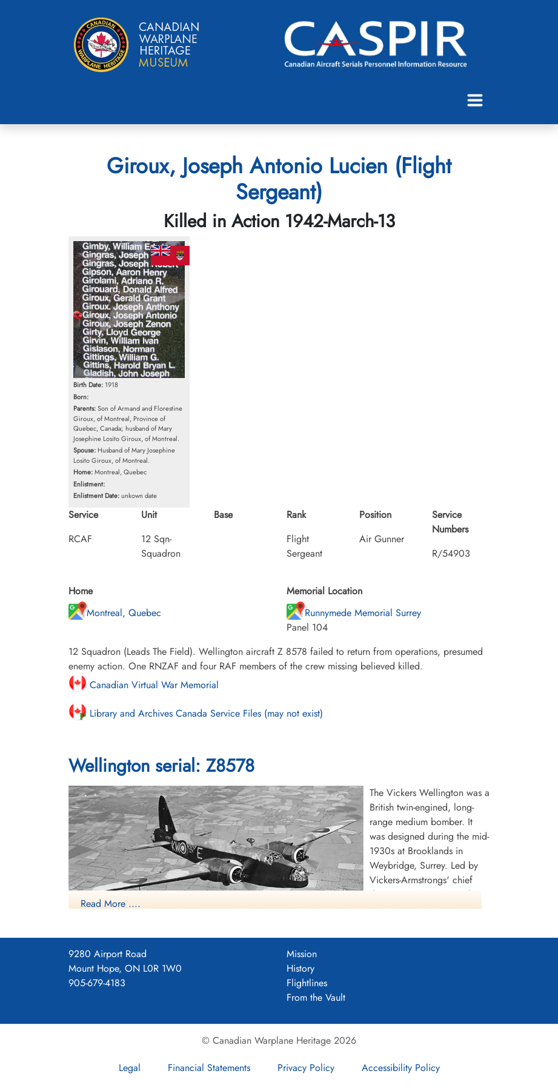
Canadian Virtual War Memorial (143, 685)
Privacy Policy (305, 1068)
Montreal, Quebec (114, 613)
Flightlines (307, 983)
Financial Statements (209, 1068)
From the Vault (316, 997)
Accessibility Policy (401, 1068)
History (300, 968)
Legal (130, 1068)
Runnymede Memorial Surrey (354, 613)
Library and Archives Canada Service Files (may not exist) (195, 713)
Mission (302, 954)
